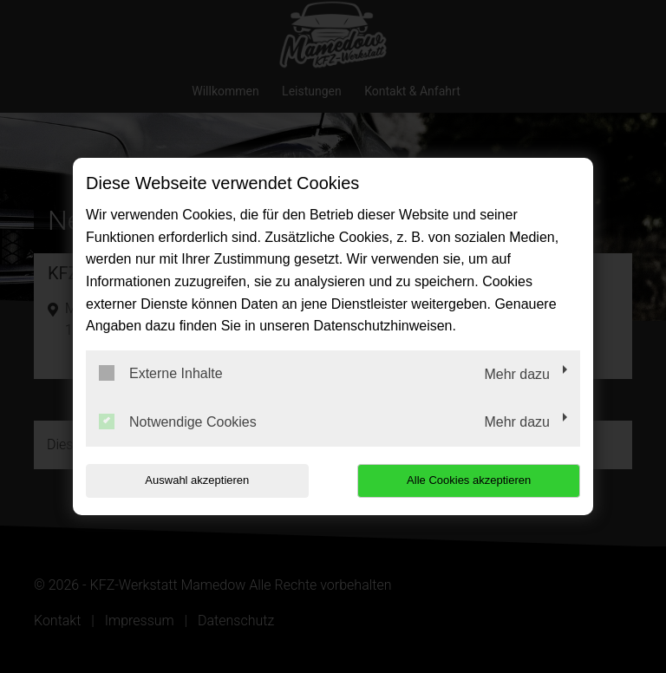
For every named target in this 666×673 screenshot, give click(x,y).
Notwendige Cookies (178, 421)
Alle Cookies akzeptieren (469, 480)
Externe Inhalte (161, 373)
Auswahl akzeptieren (197, 480)
